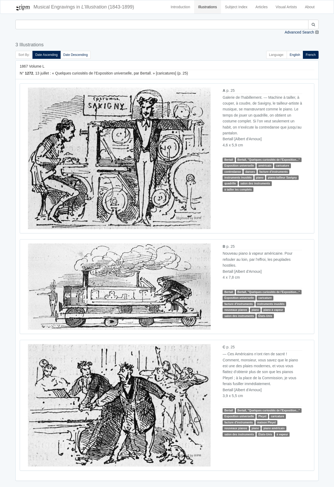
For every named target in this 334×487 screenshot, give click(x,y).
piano (260, 177)
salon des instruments (255, 183)
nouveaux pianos (235, 309)
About (310, 7)
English (295, 55)
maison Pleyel (266, 422)
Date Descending (75, 55)
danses (250, 171)
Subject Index (236, 7)
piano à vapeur (273, 309)
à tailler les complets (238, 189)
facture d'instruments (273, 171)
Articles (262, 7)
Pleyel (262, 416)
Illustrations (207, 7)
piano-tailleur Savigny (282, 177)
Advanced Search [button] (299, 32)
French (311, 55)
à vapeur (282, 434)
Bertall (228, 159)
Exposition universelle (239, 165)
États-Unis (265, 315)
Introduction (180, 7)
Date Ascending (46, 55)
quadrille (230, 183)
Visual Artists (286, 7)
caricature (282, 165)
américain (265, 165)
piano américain (274, 428)
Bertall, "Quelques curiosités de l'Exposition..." (268, 159)
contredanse (232, 171)
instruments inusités (238, 177)
